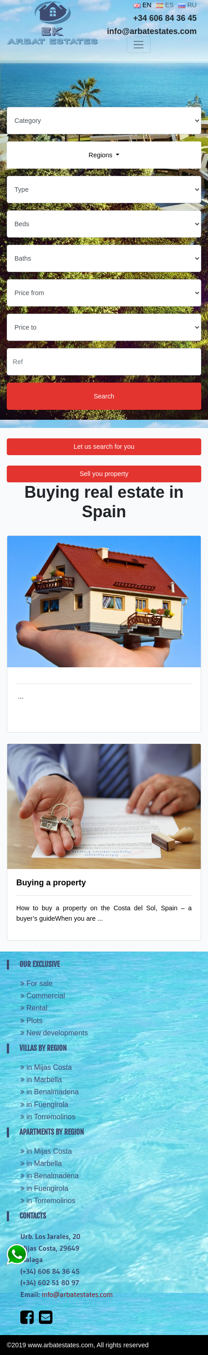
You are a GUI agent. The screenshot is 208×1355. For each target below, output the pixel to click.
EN (142, 5)
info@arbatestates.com (77, 1294)
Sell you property (104, 473)
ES (165, 5)
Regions (101, 155)
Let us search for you (104, 446)
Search (104, 396)
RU (187, 5)
